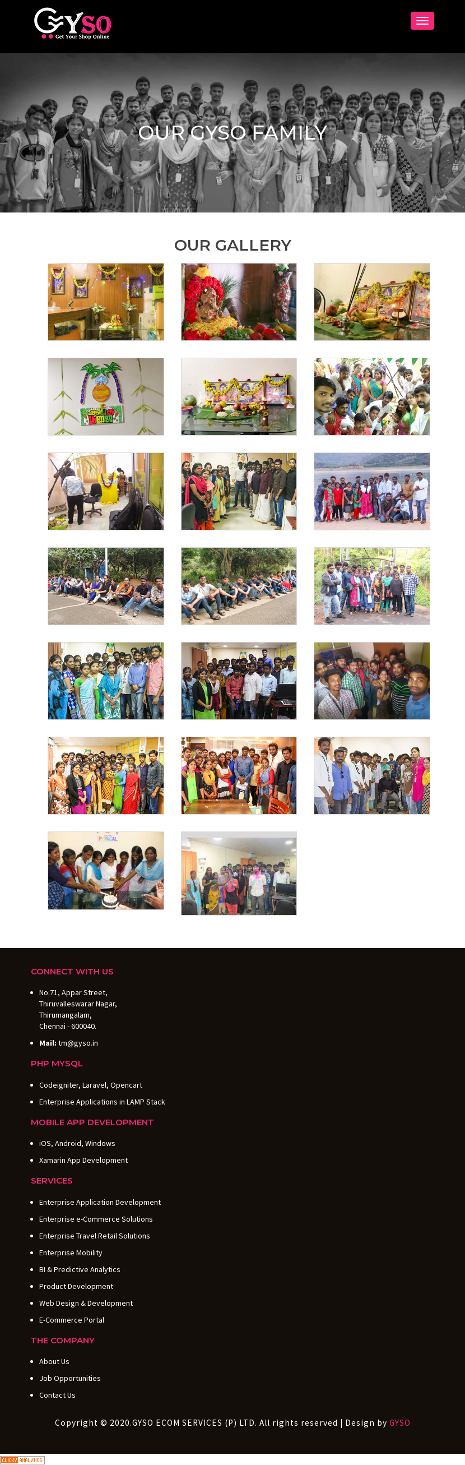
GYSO (400, 1422)
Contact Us (57, 1395)
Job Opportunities (70, 1378)
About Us (54, 1361)
